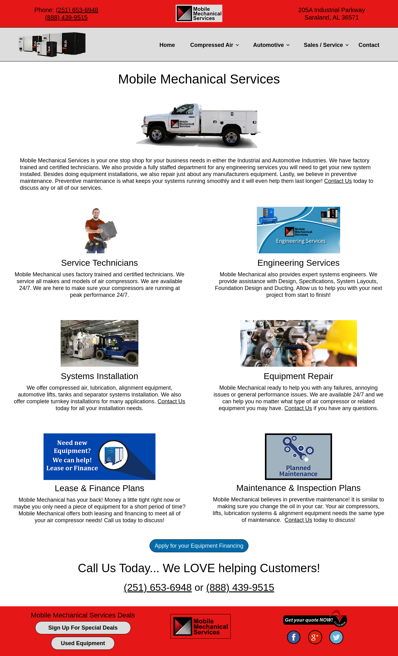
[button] (214, 45)
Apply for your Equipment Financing (199, 546)
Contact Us (338, 181)
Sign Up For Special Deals (83, 628)
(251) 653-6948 (77, 10)
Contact (369, 45)
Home (167, 45)
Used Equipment (83, 643)
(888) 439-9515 (66, 17)
